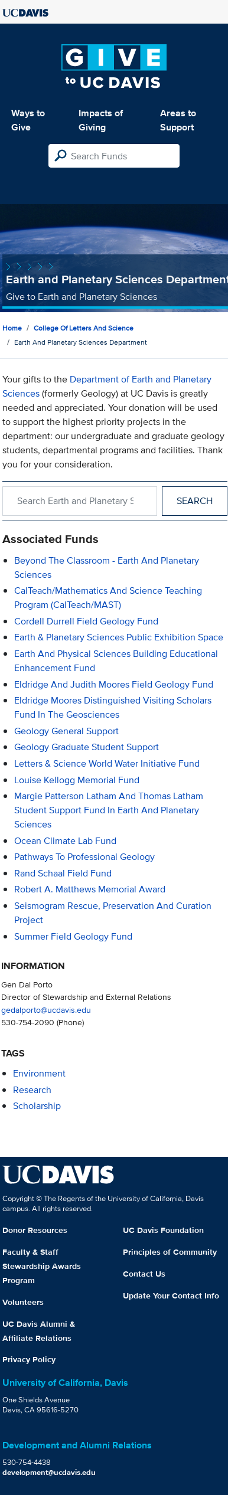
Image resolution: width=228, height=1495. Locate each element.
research (32, 1090)
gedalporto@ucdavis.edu (46, 1009)
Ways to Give (28, 120)
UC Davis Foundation (163, 1230)
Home (12, 328)
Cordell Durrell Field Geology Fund (86, 621)
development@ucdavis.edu (49, 1472)
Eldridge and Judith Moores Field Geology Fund (113, 684)
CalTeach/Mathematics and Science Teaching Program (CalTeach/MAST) (108, 597)
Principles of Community (170, 1252)
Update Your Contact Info (171, 1295)
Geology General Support (66, 731)
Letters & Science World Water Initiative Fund (107, 763)
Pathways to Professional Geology (84, 856)
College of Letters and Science (83, 328)
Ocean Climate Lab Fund (65, 841)
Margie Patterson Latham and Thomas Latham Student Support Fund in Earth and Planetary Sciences (108, 810)
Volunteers (23, 1302)
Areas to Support (178, 120)
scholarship (37, 1106)
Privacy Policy (29, 1359)
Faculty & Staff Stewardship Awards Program (41, 1266)
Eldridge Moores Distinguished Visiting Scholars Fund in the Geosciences (112, 707)
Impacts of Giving (101, 120)
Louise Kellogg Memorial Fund (76, 780)
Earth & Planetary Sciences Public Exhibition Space (118, 637)
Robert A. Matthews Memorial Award (89, 889)
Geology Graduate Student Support (86, 747)
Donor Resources (34, 1230)
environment (39, 1073)
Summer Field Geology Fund (73, 936)
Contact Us (144, 1274)
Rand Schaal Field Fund (63, 873)
